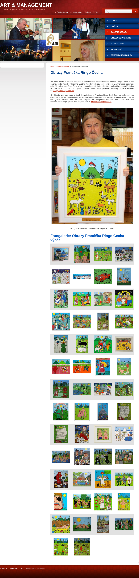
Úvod (52, 66)
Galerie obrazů (63, 66)
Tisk (96, 12)
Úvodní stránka (62, 12)
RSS (88, 12)
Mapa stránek (77, 12)
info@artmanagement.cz (63, 90)
